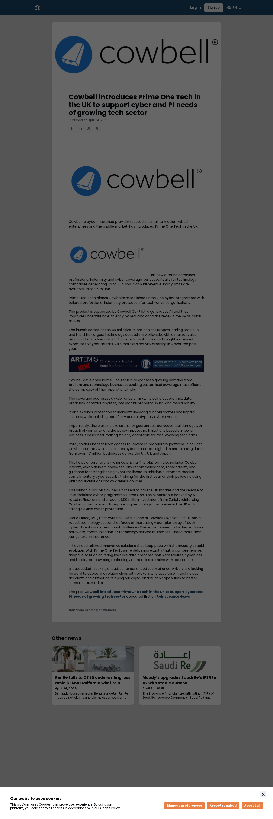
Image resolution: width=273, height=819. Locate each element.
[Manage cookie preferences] (184, 805)
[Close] (263, 794)
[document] (136, 803)
